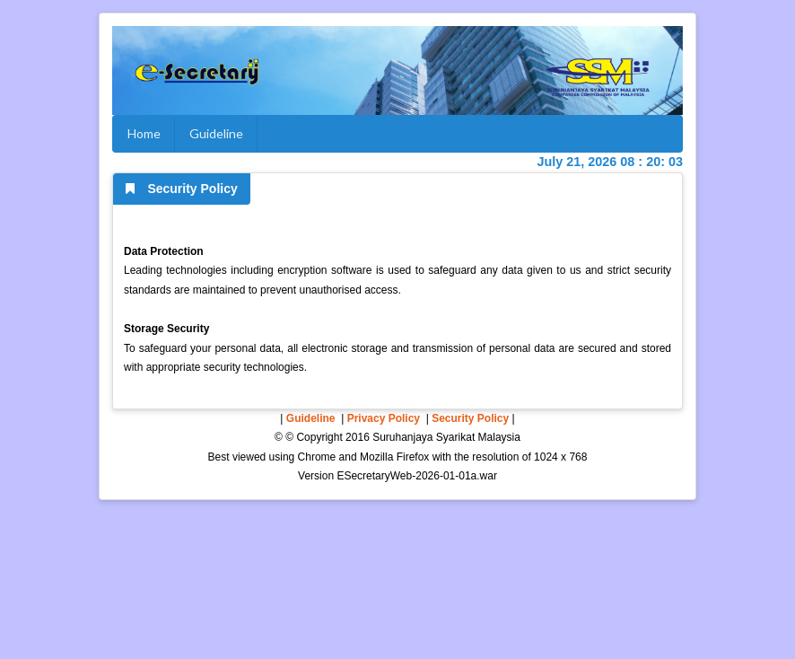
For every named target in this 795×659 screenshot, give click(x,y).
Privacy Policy (383, 418)
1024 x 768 (560, 457)
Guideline (216, 133)
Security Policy (470, 418)
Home (144, 133)
